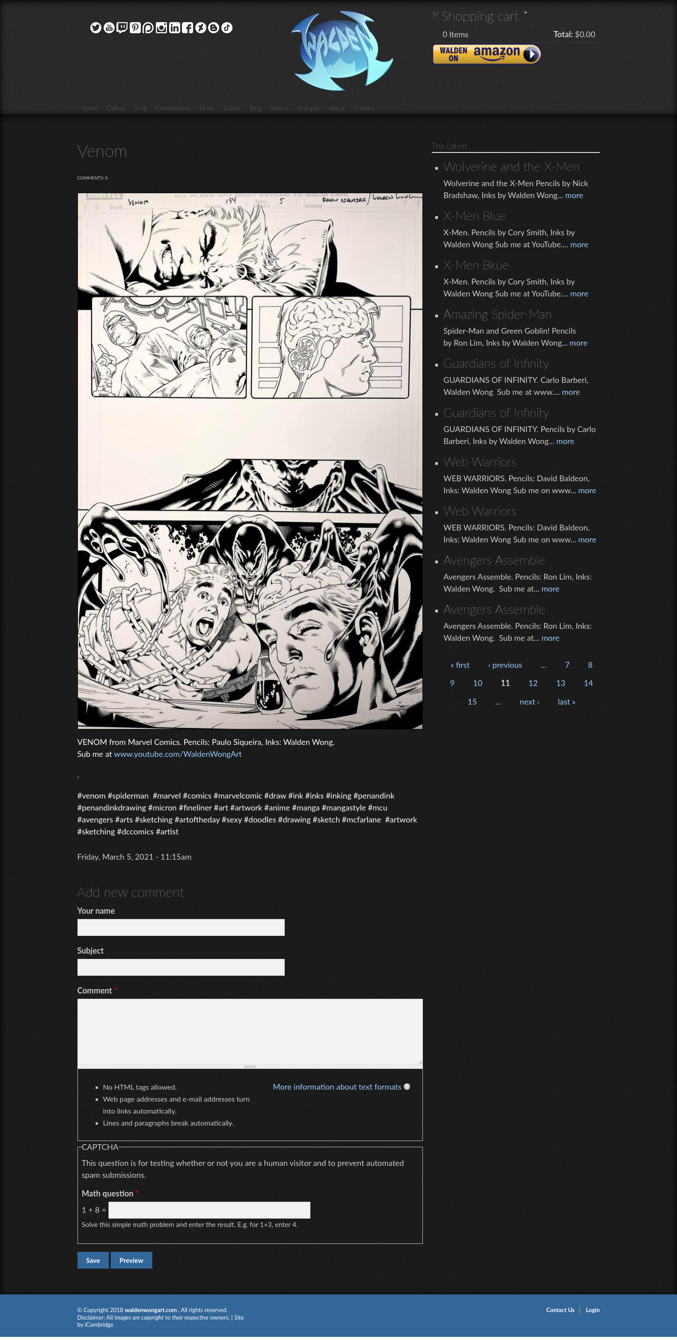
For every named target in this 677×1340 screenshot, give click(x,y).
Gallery (116, 108)
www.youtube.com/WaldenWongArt (178, 754)
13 (560, 683)
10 (478, 683)
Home (90, 108)
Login (593, 1309)
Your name (96, 910)
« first (459, 665)
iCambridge (99, 1324)
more (574, 195)
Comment (97, 990)
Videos (279, 108)
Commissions (173, 108)
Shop (140, 108)
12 (533, 683)
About (336, 108)
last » (567, 701)
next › (530, 701)
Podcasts (308, 108)
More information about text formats (337, 1086)
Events (232, 108)
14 (588, 683)
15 (472, 701)
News (206, 108)
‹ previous (505, 665)
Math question (110, 1193)
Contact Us (560, 1309)
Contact (364, 108)
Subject (90, 950)
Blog (255, 108)
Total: (563, 34)
